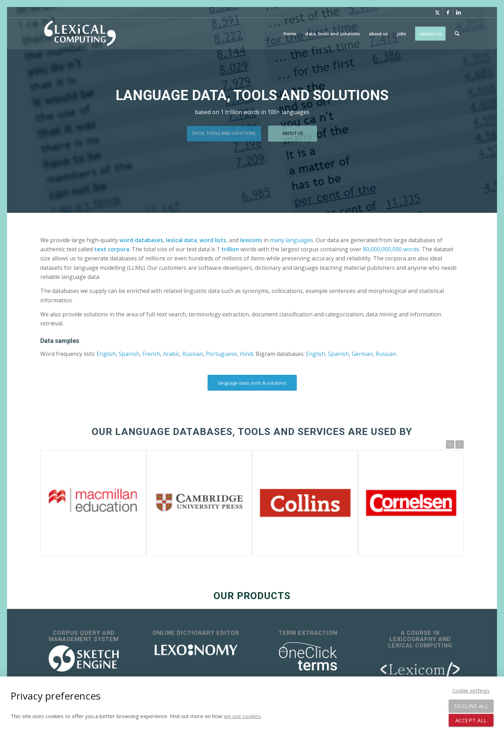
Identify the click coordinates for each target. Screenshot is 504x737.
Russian (192, 354)
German (362, 354)
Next (459, 444)
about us (292, 132)
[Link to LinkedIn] (458, 12)
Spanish (129, 354)
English (106, 354)
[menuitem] (290, 33)
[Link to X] (437, 12)
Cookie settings (471, 690)
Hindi (246, 354)
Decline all (471, 705)
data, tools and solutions (223, 132)
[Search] (457, 33)
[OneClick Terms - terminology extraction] (308, 656)
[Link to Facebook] (448, 12)
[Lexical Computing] (80, 33)
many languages (291, 240)
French (151, 354)
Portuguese (221, 354)
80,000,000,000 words (391, 249)
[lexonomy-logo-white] (196, 650)
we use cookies (242, 716)
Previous (450, 444)
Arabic (171, 354)
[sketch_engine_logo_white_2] (84, 658)
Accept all (471, 720)
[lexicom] (420, 669)
